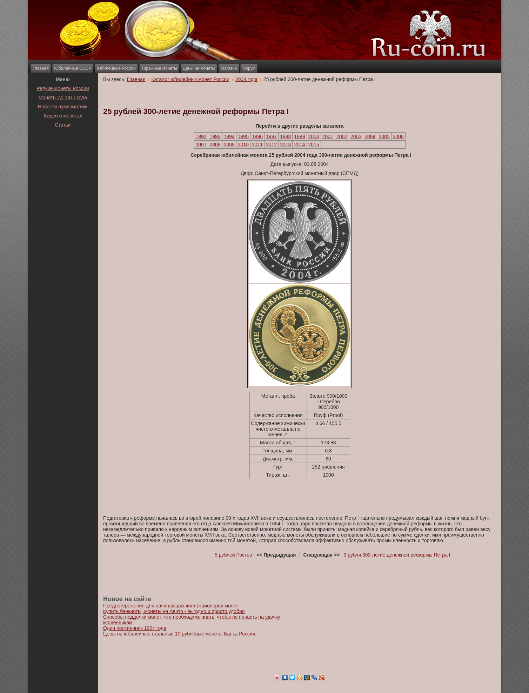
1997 (271, 136)
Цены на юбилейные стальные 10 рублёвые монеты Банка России (179, 634)
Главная (41, 68)
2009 (229, 144)
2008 (214, 144)
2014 (299, 144)
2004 (369, 136)
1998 (285, 136)
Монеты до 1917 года (63, 97)
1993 (214, 136)
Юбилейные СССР (72, 68)
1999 (299, 136)
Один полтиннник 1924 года (134, 628)
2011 (257, 144)
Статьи (63, 125)
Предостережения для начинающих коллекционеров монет (170, 605)
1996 (257, 136)
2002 (341, 136)
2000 (313, 136)
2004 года (246, 79)
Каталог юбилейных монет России (191, 79)
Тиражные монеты (159, 68)
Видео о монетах (62, 116)
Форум (248, 68)
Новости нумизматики (63, 106)
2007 (200, 144)
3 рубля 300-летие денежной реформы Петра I (397, 555)
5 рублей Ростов (233, 555)
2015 (313, 144)
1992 (200, 136)
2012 (271, 144)
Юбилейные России (116, 68)
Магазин (229, 68)
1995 (243, 136)
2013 (285, 144)
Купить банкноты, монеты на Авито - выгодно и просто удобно (174, 611)
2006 (398, 136)
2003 (355, 136)
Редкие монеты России (63, 88)
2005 (384, 136)
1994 (229, 136)
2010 (243, 144)
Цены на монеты (199, 68)
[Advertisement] (63, 147)
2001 (327, 136)
